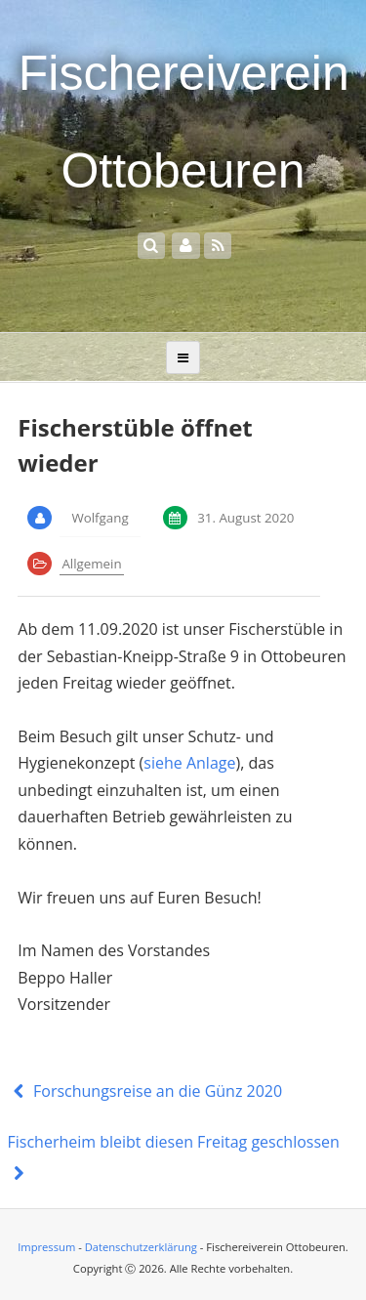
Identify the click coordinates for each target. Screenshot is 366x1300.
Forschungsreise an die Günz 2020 (145, 1091)
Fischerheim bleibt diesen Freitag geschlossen (174, 1157)
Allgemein (91, 563)
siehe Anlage (189, 763)
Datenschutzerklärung (141, 1246)
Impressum (46, 1246)
